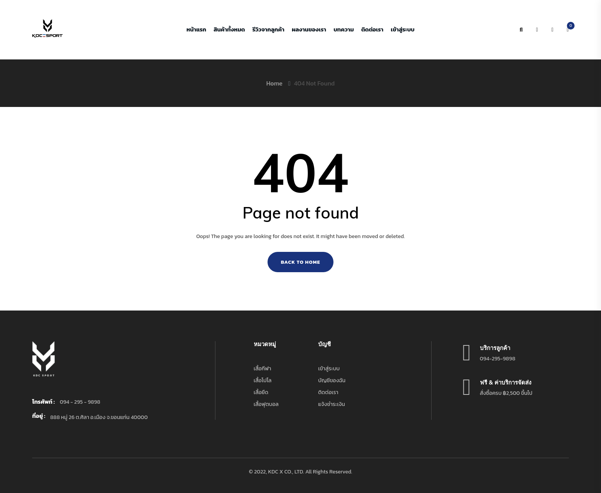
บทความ (343, 29)
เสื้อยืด (261, 392)
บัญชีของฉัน (331, 380)
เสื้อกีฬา (262, 369)
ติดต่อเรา (372, 29)
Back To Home (300, 262)
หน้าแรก (196, 29)
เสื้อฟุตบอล (266, 404)
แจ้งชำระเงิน (331, 404)
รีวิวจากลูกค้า (268, 29)
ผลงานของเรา (309, 29)
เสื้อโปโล (263, 380)
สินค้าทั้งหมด (229, 29)
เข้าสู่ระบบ (403, 29)
